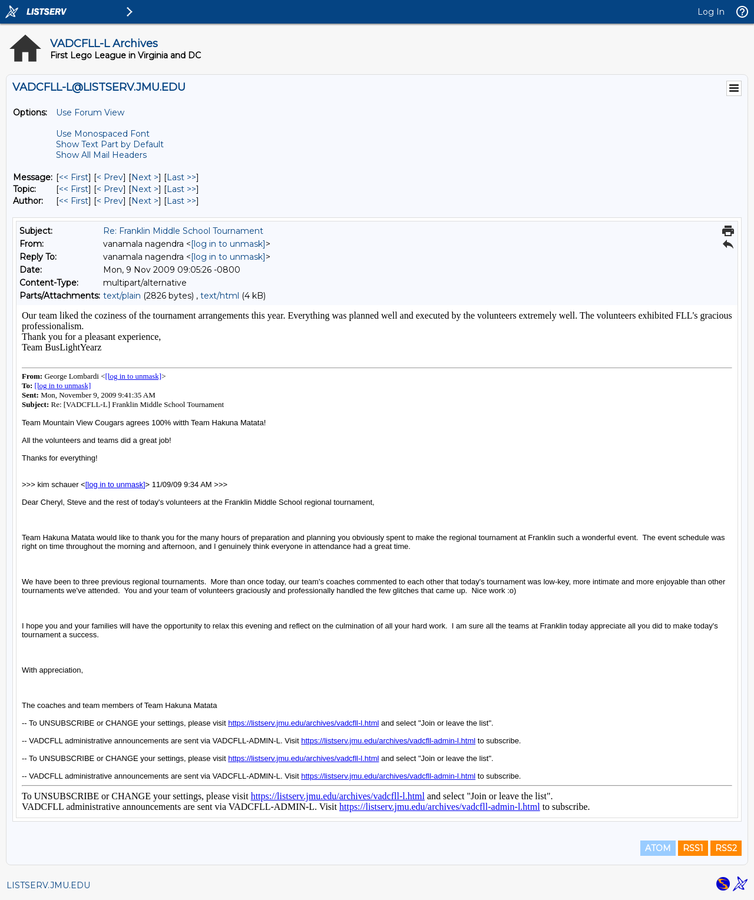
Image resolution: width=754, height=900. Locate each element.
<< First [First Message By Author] (73, 201)
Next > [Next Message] (144, 177)
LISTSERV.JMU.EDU (48, 885)
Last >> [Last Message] (181, 177)
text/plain (122, 295)
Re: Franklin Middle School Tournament (183, 231)
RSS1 (693, 848)
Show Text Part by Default (110, 144)
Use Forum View (90, 112)
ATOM (658, 848)
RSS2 (726, 848)
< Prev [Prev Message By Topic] (110, 189)
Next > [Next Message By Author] (144, 201)
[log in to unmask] (228, 244)
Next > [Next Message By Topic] (144, 189)
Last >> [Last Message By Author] (181, 201)
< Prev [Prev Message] (110, 177)
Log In (711, 11)
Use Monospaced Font (103, 133)
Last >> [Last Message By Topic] (181, 189)
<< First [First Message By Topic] (73, 189)
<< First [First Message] (73, 177)
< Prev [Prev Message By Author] (110, 201)
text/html (219, 295)
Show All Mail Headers (101, 155)
